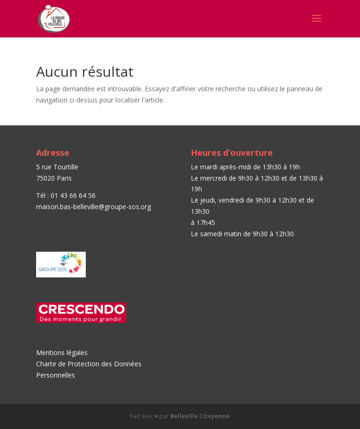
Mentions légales (62, 352)
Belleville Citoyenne (200, 416)
